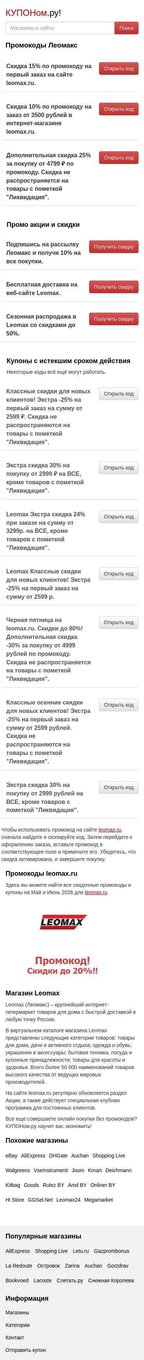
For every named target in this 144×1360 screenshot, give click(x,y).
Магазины (17, 1312)
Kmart (95, 1170)
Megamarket (98, 1200)
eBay (11, 1156)
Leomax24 (68, 1200)
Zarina (72, 1266)
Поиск (126, 28)
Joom (78, 1170)
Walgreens (18, 1170)
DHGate (58, 1156)
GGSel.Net (40, 1200)
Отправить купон (26, 1350)
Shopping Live (108, 1156)
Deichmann (118, 1170)
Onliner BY (103, 1185)
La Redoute (19, 1266)
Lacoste (43, 1280)
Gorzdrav (118, 1266)
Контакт (15, 1337)
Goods (31, 1185)
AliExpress (33, 1156)
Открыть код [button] (119, 68)
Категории (18, 1325)
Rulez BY (53, 1185)
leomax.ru (109, 830)
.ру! (33, 13)
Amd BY (77, 1185)
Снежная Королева (111, 1280)
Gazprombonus (111, 1251)
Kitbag (13, 1185)
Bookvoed (17, 1280)
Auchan (80, 1156)
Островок (48, 1266)
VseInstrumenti (51, 1170)
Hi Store (15, 1200)
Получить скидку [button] (114, 247)
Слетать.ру (70, 1280)
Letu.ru (81, 1251)
